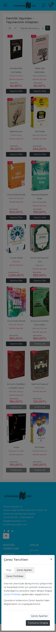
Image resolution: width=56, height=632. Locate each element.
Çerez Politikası (12, 594)
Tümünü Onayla (38, 622)
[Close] (51, 559)
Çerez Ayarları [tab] (24, 570)
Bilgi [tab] (8, 570)
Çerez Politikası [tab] (14, 576)
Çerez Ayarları (39, 616)
